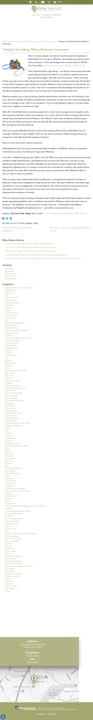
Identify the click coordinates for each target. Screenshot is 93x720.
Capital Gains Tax (11, 333)
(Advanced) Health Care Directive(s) (19, 288)
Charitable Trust (11, 345)
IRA (6, 466)
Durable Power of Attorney (15, 370)
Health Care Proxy (12, 443)
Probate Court (10, 528)
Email (42, 2)
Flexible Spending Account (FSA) (17, 423)
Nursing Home (10, 503)
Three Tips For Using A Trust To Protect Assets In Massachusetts (30, 251)
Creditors (8, 353)
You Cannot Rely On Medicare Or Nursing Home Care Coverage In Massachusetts (36, 255)
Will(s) (7, 591)
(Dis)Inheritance (11, 290)
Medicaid (8, 493)
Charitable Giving (11, 343)
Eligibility (8, 383)
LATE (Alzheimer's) (12, 473)
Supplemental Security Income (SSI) (18, 566)
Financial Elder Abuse (13, 413)
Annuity (8, 310)
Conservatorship (11, 348)
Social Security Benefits (14, 556)
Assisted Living (11, 315)
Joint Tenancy (10, 471)
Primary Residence (12, 523)
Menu (60, 2)
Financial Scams (11, 420)
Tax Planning (10, 569)
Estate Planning (11, 398)
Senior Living (10, 551)
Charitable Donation (12, 340)
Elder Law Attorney (12, 380)
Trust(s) (8, 579)
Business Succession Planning (16, 330)
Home (30, 2)
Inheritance (9, 456)
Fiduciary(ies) (10, 408)
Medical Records (11, 496)
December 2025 (11, 278)
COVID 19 (9, 350)
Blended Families (11, 328)
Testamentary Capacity (13, 573)
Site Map (52, 714)
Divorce (8, 368)
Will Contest (10, 589)
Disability (8, 365)
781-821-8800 (46, 17)
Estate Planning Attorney (14, 400)
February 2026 (10, 274)
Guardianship (10, 438)
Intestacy (8, 463)
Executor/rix (10, 405)
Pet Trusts (9, 516)
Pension (8, 508)
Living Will (9, 486)
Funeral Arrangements (13, 425)
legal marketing (55, 709)
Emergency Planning (12, 385)
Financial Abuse (11, 410)
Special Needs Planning (14, 561)
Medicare (8, 498)
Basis (7, 320)
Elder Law (9, 378)
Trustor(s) (9, 584)
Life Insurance (10, 481)
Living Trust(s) (10, 483)
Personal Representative (14, 513)
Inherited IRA (10, 458)
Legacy (7, 476)
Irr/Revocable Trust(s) (13, 468)
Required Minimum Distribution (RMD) (20, 533)
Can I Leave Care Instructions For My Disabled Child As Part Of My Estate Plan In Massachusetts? (43, 258)
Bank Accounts (10, 318)
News (7, 501)
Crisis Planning (10, 355)
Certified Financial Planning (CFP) (18, 338)
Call (36, 2)
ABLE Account (10, 300)
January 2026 (10, 276)
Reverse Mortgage (12, 541)
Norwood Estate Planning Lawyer (15, 41)
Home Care (9, 453)
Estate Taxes (9, 403)
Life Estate (9, 478)
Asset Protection (11, 313)
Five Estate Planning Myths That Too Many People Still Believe (29, 243)
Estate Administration (13, 393)
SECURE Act (10, 548)
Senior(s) (8, 553)
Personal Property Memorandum (17, 511)
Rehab (7, 531)
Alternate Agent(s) (12, 302)
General (8, 428)
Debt (7, 358)
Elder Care (9, 375)
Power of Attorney (12, 521)
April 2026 (9, 268)
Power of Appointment (14, 518)
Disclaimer (40, 714)
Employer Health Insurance (45, 41)
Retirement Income (12, 536)
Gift (6, 430)
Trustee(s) (9, 581)
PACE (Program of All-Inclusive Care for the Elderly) (25, 506)
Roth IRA (8, 543)
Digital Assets (10, 363)
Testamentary (10, 571)
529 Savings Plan (11, 298)
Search (49, 2)
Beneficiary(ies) (11, 325)
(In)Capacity (9, 292)
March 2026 (9, 271)
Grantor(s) (9, 436)
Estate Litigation (11, 395)
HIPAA (7, 451)
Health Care (9, 441)
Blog (32, 41)
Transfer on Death (12, 576)
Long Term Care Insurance (15, 488)
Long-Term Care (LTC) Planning (17, 491)
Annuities (8, 308)
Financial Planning (12, 418)
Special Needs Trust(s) (13, 563)
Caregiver (8, 335)
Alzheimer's (9, 305)
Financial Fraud (11, 415)
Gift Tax (8, 433)
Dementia (8, 360)
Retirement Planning (13, 538)
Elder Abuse (9, 373)
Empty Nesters (10, 390)
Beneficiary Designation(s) (15, 323)
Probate (8, 526)
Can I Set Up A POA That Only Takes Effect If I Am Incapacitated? (30, 247)
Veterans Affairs (11, 586)
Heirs (7, 448)
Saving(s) (8, 546)
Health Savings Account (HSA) (16, 446)
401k (6, 295)
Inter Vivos (9, 461)
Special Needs (10, 558)
